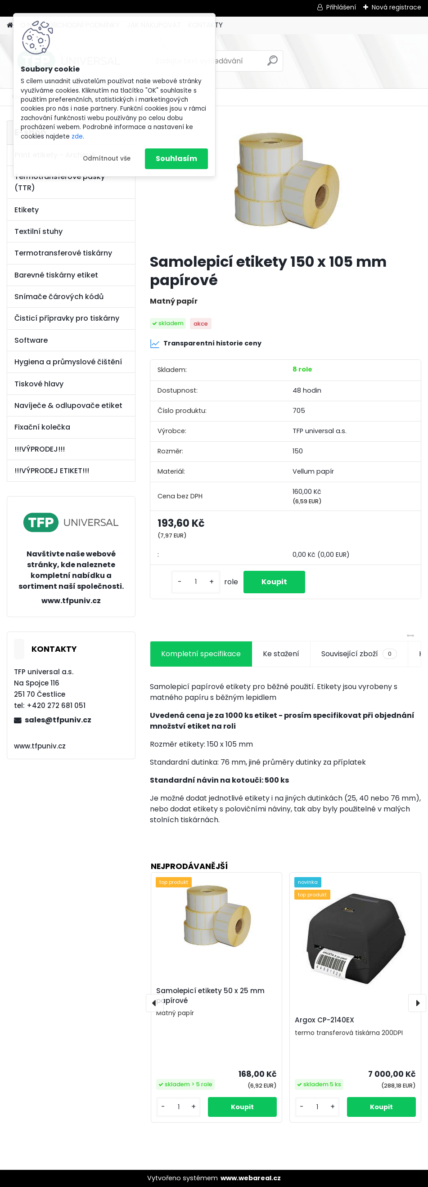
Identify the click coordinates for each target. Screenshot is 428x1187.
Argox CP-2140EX (324, 1020)
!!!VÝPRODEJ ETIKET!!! (51, 471)
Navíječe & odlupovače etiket (68, 405)
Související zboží (359, 654)
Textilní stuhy (38, 231)
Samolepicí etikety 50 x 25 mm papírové (210, 996)
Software (31, 340)
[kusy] (196, 582)
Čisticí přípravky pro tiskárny (66, 318)
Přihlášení (341, 7)
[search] (272, 64)
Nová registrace (396, 7)
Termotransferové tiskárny (63, 253)
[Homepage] (10, 25)
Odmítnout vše (107, 158)
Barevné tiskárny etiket (56, 275)
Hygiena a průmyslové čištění (68, 362)
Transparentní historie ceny (205, 344)
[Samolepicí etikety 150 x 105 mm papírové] (285, 183)
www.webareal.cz (251, 1178)
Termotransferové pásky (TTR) (59, 182)
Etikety (26, 210)
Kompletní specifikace (201, 654)
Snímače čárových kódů (59, 296)
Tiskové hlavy (38, 384)
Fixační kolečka (42, 427)
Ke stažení (281, 654)
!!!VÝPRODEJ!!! (39, 449)
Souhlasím (176, 158)
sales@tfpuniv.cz (58, 720)
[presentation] (155, 1003)
